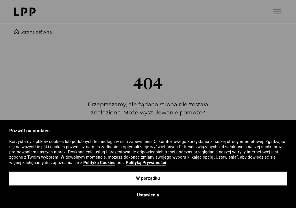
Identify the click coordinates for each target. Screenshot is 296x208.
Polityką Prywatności (146, 162)
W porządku (148, 178)
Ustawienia (148, 195)
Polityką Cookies (99, 162)
